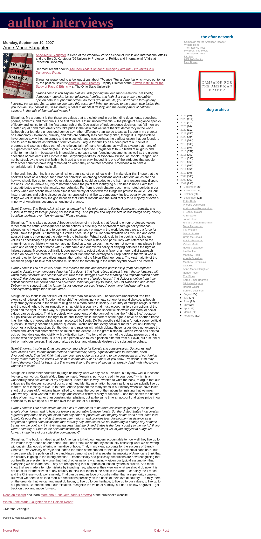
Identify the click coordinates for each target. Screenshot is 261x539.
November (190, 190)
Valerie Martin (191, 244)
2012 (184, 165)
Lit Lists (188, 56)
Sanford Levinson (193, 290)
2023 (184, 126)
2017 (184, 147)
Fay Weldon (190, 229)
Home (86, 530)
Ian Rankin (189, 251)
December (190, 186)
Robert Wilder (191, 286)
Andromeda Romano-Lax (197, 208)
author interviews (60, 22)
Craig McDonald (192, 236)
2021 (184, 133)
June (187, 301)
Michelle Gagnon (193, 283)
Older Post (161, 530)
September (190, 197)
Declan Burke (191, 233)
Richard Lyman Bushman (197, 222)
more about (49, 495)
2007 (184, 183)
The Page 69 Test (194, 47)
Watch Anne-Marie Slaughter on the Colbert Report (38, 502)
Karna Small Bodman (195, 279)
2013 (184, 161)
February (189, 315)
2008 (184, 179)
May (186, 304)
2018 (184, 144)
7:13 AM (42, 517)
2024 (184, 122)
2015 (184, 154)
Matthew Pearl (191, 254)
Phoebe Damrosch (194, 204)
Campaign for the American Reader (204, 41)
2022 (184, 129)
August (187, 294)
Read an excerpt (14, 495)
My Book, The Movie (196, 50)
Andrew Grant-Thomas (84, 83)
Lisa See (188, 265)
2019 (184, 140)
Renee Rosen (191, 272)
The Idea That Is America (74, 495)
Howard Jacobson (193, 247)
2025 (184, 119)
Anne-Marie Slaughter (25, 47)
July (186, 297)
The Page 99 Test (194, 53)
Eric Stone (189, 276)
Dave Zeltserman (193, 226)
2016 (184, 151)
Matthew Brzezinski (194, 262)
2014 (184, 158)
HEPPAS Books (193, 59)
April (186, 308)
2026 (184, 115)
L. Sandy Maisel (192, 211)
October (189, 194)
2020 (184, 136)
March (188, 311)
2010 (184, 172)
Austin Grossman (193, 240)
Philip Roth (189, 201)
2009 (184, 176)
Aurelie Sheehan (193, 258)
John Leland (190, 219)
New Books (190, 62)
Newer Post (11, 530)
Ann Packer (189, 215)
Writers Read (191, 44)
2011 (184, 168)
